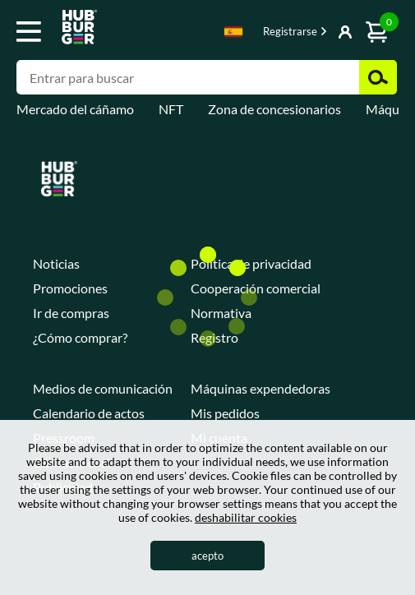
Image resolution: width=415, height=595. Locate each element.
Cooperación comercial (255, 288)
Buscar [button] (378, 77)
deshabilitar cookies (246, 517)
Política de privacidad (251, 263)
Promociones (70, 288)
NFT (171, 109)
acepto (207, 555)
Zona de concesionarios (274, 109)
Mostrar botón (309, 33)
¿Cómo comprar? (80, 337)
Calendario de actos (89, 413)
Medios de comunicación (103, 388)
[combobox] (233, 34)
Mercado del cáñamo (75, 109)
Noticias (56, 263)
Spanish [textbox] (233, 31)
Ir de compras (71, 313)
